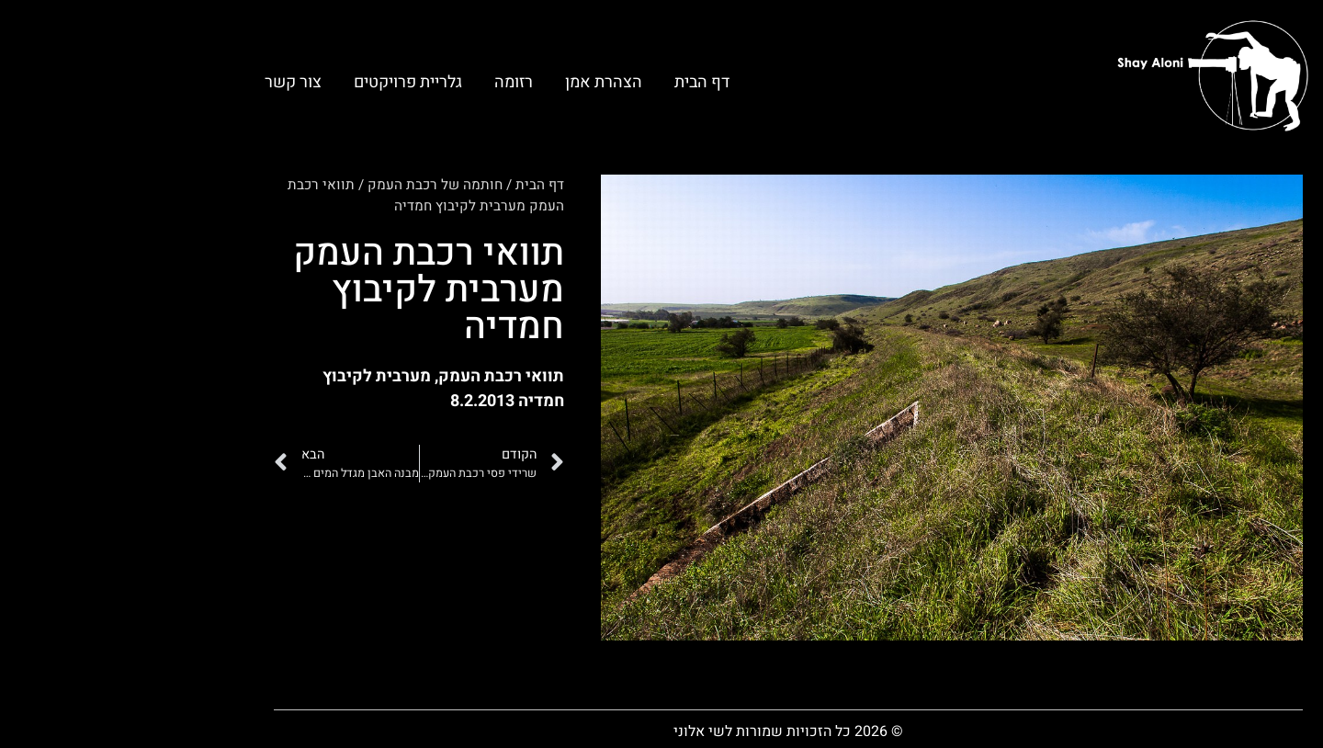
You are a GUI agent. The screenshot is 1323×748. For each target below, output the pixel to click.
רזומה (387, 82)
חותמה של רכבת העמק (308, 185)
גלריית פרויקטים (281, 82)
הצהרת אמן (476, 82)
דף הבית (575, 82)
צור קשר (166, 82)
